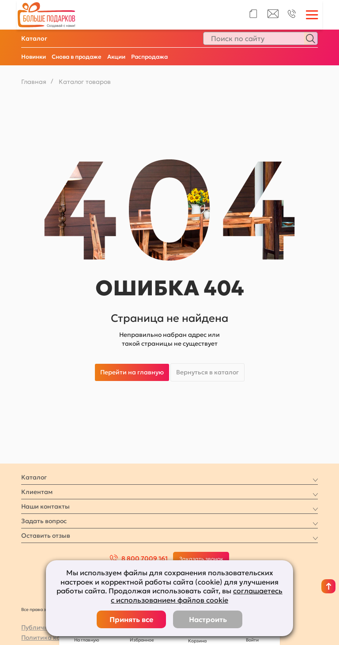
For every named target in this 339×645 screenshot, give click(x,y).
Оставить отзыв (45, 535)
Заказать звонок (201, 558)
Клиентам (37, 492)
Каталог (34, 38)
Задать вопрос (44, 521)
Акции (116, 56)
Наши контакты (45, 506)
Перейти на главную (132, 372)
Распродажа (149, 56)
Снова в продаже (77, 56)
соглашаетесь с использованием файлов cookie (196, 595)
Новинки (33, 56)
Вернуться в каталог (207, 372)
